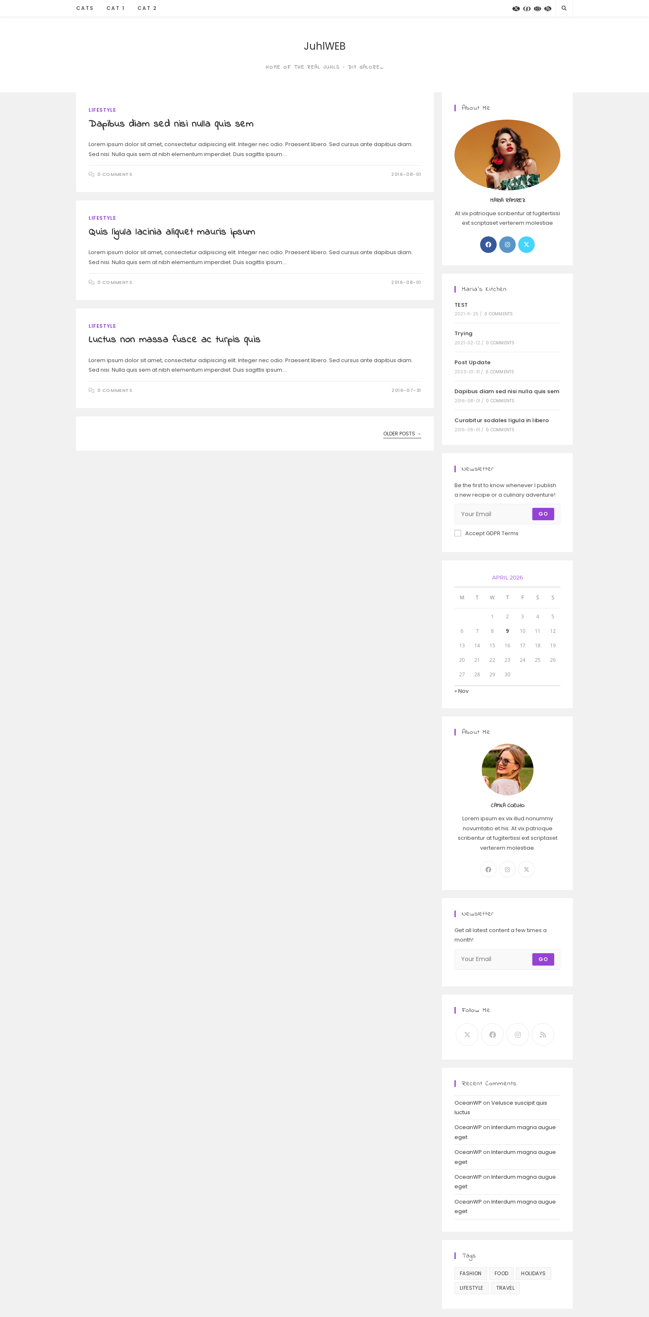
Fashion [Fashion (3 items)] (471, 1273)
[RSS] (547, 8)
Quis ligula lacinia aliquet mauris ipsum (172, 232)
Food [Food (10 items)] (502, 1273)
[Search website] (564, 8)
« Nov (461, 691)
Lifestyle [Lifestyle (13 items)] (471, 1287)
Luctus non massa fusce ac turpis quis (174, 340)
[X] (516, 8)
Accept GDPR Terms (486, 533)
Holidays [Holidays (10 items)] (533, 1273)
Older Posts (402, 434)
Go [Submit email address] (543, 513)
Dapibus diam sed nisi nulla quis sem (171, 124)
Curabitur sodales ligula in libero (501, 420)
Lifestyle (102, 109)
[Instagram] (537, 8)
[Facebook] (527, 8)
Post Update (472, 362)
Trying (463, 333)
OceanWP (468, 1103)
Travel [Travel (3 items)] (505, 1287)
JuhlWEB (325, 46)
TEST (461, 305)
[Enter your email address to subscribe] (507, 514)
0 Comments (114, 174)
